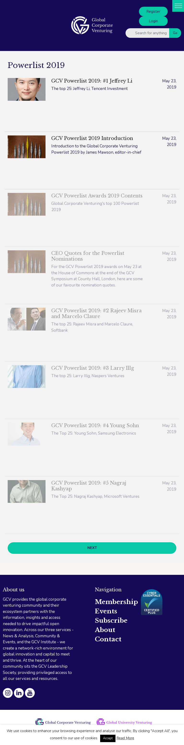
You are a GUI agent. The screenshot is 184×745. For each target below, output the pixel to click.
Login (153, 21)
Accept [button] (108, 738)
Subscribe (111, 620)
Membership (116, 602)
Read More (125, 738)
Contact (108, 639)
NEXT (92, 547)
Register (153, 11)
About (105, 630)
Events (106, 611)
